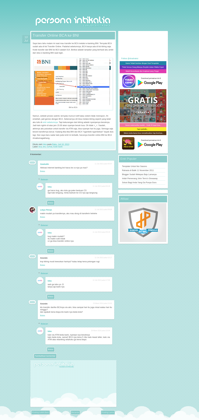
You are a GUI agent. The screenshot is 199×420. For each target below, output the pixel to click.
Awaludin (44, 164)
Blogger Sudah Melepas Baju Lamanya (139, 174)
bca (40, 146)
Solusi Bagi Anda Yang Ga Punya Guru (139, 182)
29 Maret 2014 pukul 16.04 (100, 330)
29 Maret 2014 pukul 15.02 (102, 303)
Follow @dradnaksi (129, 58)
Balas (42, 171)
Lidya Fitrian (46, 210)
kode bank (57, 146)
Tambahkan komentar (45, 356)
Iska (45, 144)
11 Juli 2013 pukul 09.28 (101, 186)
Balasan (44, 179)
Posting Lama (108, 412)
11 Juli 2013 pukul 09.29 (101, 232)
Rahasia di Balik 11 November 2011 (138, 170)
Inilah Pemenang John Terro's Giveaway (139, 178)
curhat (49, 146)
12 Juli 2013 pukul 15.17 (103, 257)
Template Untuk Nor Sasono (134, 166)
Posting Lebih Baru (40, 412)
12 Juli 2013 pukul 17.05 (101, 280)
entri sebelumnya (50, 122)
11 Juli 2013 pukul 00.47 (103, 164)
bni (44, 146)
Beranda (75, 412)
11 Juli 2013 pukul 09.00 (103, 209)
